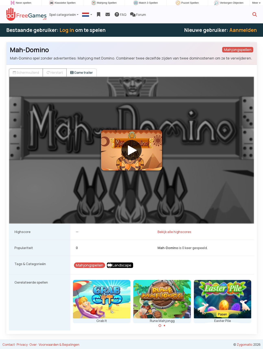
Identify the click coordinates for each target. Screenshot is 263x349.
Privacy (22, 344)
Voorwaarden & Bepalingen (59, 344)
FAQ (120, 14)
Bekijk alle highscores (174, 232)
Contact (8, 344)
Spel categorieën (62, 14)
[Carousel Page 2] (164, 325)
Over (33, 344)
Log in (67, 30)
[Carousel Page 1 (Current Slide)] (160, 325)
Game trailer (81, 72)
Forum (138, 14)
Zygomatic (245, 344)
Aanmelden (243, 30)
